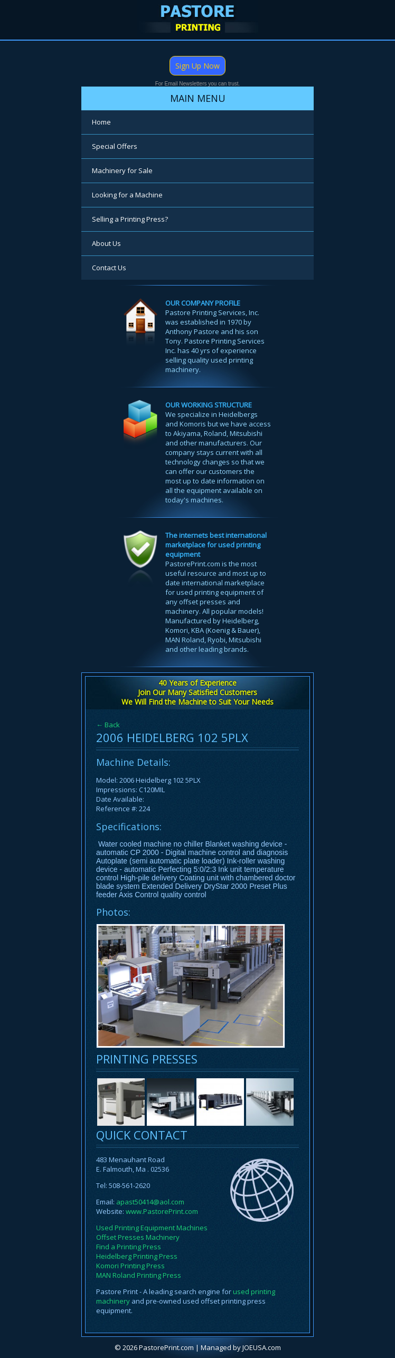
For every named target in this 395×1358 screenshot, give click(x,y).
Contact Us (109, 267)
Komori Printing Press (130, 1265)
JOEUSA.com (261, 1347)
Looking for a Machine (127, 195)
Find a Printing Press (128, 1246)
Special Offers (114, 146)
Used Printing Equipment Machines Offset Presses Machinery (152, 1232)
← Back (108, 724)
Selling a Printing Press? (130, 219)
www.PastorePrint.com (162, 1211)
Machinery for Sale (122, 170)
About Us (106, 243)
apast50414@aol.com (150, 1202)
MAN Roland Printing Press (138, 1275)
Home (101, 122)
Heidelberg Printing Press (136, 1256)
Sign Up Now (197, 66)
